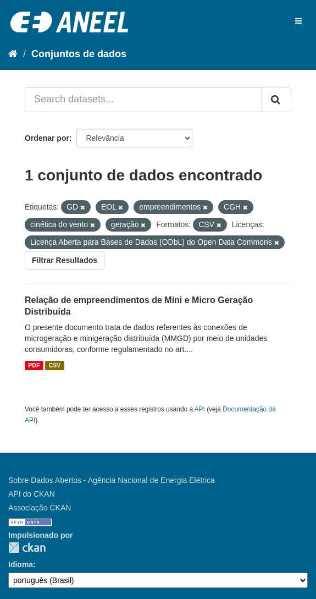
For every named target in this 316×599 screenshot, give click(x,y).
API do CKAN (31, 494)
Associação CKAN (39, 507)
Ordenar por (47, 138)
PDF (34, 365)
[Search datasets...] (143, 99)
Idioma (20, 564)
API (200, 409)
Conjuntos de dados (78, 53)
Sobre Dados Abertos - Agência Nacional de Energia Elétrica (111, 480)
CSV (55, 365)
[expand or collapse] (298, 21)
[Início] (13, 53)
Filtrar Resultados (64, 260)
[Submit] (276, 99)
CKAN (27, 547)
